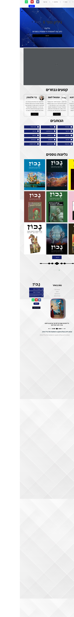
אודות (45, 2)
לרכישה (27, 35)
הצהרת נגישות (37, 296)
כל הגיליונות (37, 294)
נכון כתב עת (56, 2)
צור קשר (25, 2)
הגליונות (35, 2)
